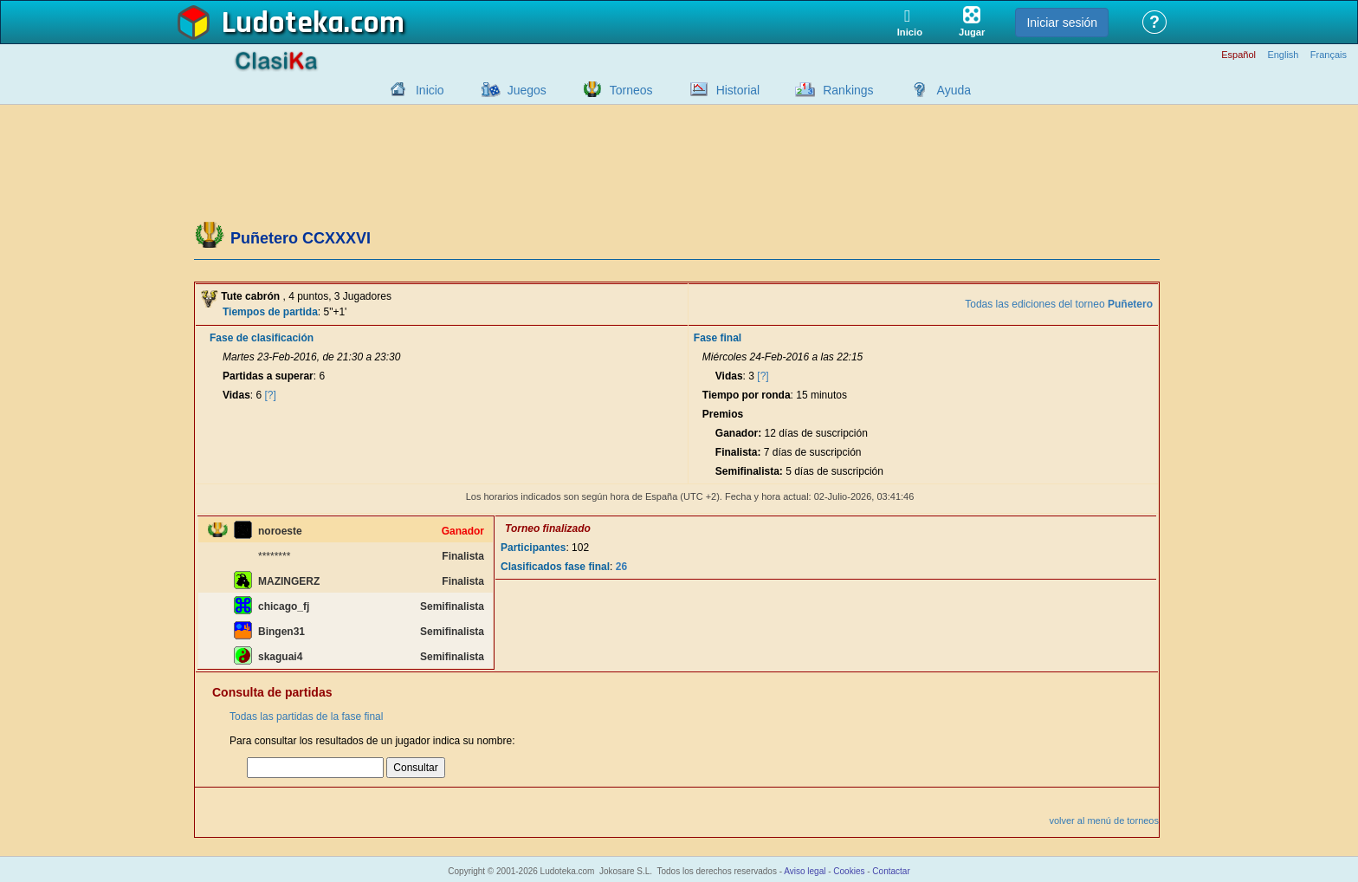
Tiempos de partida (270, 312)
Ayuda (954, 90)
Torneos (631, 90)
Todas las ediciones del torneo (1059, 304)
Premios (722, 414)
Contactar (890, 871)
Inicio (430, 90)
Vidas (236, 395)
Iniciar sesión (1061, 22)
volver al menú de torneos (1104, 820)
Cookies (848, 871)
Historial (738, 90)
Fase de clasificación (262, 338)
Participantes (533, 548)
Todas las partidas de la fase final (306, 716)
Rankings (848, 90)
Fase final (717, 338)
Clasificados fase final (555, 567)
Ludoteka (283, 23)
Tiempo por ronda (746, 395)
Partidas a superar (268, 376)
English (1282, 55)
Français (1328, 55)
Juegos (527, 90)
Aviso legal (804, 871)
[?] (270, 395)
